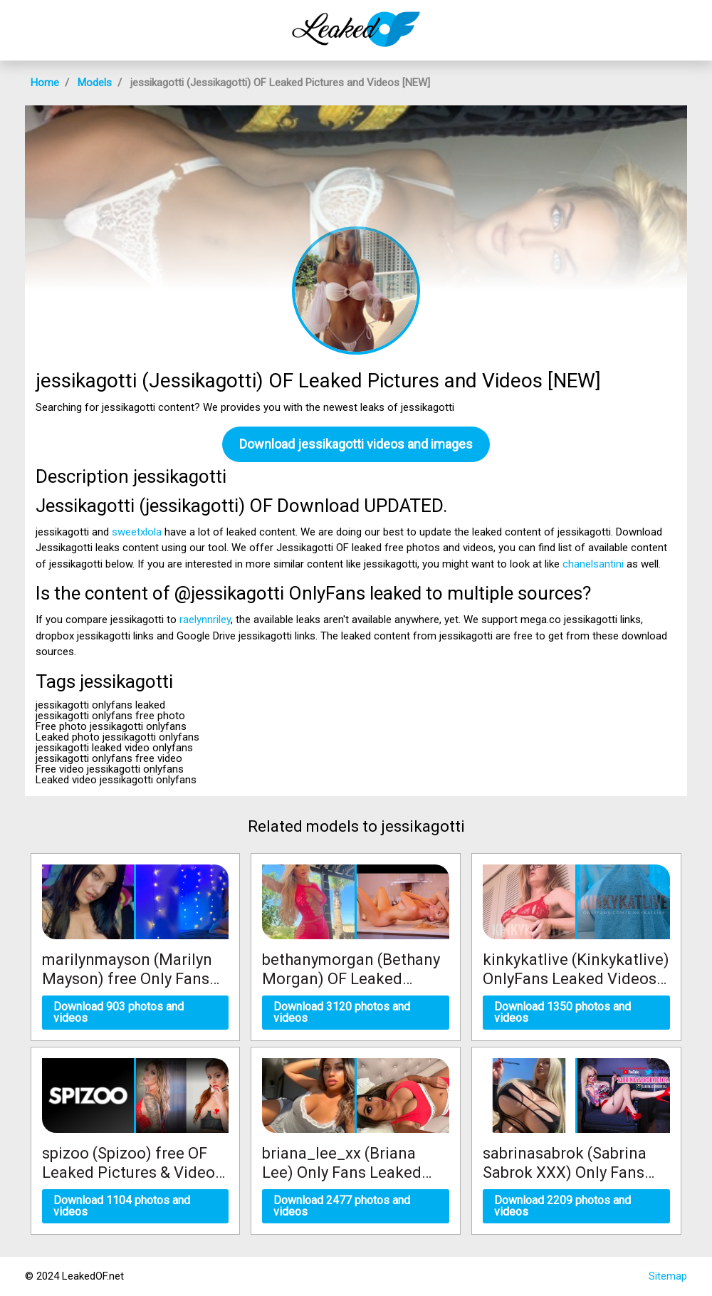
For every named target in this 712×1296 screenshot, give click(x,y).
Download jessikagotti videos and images (356, 444)
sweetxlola (137, 532)
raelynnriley (205, 619)
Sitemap (668, 1276)
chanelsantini (593, 564)
